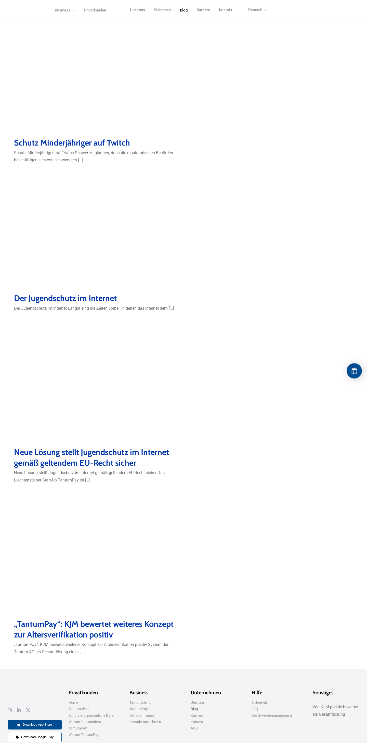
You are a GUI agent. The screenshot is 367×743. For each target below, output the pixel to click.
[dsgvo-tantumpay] (14, 688)
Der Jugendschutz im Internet (65, 298)
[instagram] (10, 710)
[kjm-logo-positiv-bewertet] (27, 10)
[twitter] (28, 710)
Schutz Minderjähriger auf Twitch (72, 143)
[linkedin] (19, 710)
